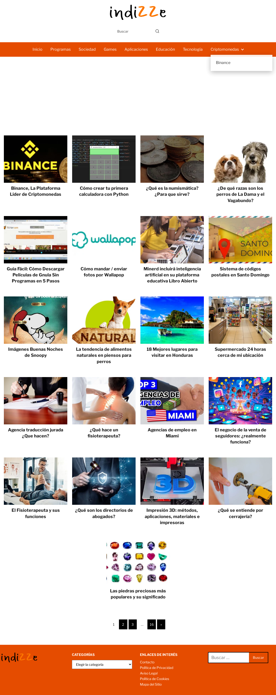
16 (152, 624)
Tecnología (193, 49)
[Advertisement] (138, 99)
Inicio (37, 49)
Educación (165, 49)
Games (110, 49)
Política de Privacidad (156, 668)
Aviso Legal (149, 673)
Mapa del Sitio (151, 684)
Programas (60, 49)
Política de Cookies (154, 679)
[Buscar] (157, 31)
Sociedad (87, 49)
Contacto (147, 662)
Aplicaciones (136, 49)
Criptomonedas (225, 49)
